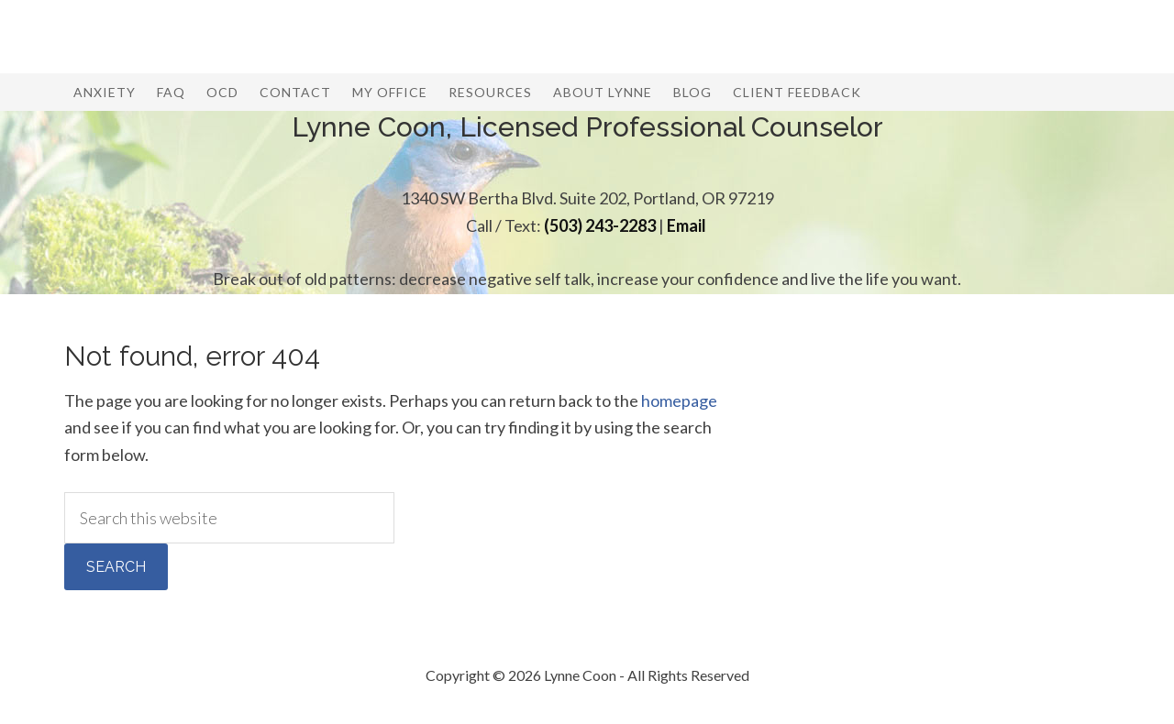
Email (686, 225)
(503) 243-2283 (600, 225)
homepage (679, 400)
